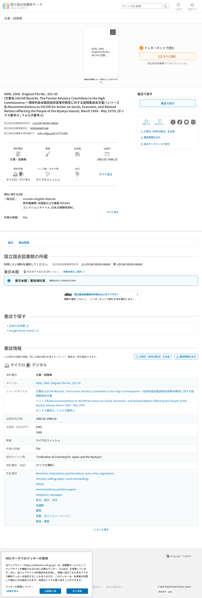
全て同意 (77, 591)
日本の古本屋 (19, 326)
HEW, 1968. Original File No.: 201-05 (58, 383)
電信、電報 (42, 521)
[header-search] (145, 6)
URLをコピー (160, 122)
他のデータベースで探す (155, 144)
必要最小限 (50, 591)
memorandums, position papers (56, 489)
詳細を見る (13, 591)
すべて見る (105, 174)
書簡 (38, 510)
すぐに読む (167, 56)
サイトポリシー (114, 587)
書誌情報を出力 (150, 137)
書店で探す (167, 103)
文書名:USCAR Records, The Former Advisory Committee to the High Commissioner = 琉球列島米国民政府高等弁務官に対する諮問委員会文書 (115, 393)
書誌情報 (24, 242)
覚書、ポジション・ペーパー (53, 516)
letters (40, 484)
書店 (10, 242)
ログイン (192, 6)
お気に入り (146, 122)
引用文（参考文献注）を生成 (157, 131)
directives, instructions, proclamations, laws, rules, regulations (75, 473)
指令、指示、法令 (46, 500)
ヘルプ (178, 6)
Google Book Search (24, 330)
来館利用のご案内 (74, 272)
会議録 (40, 505)
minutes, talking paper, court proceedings (62, 479)
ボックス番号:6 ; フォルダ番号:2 (55, 410)
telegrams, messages (49, 495)
